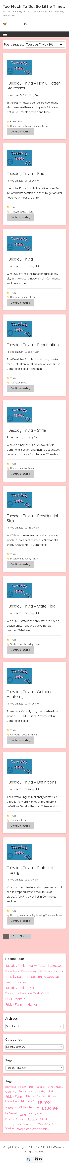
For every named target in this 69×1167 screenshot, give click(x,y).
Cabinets (41, 1087)
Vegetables (29, 1124)
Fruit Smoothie (15, 982)
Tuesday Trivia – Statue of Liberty (30, 870)
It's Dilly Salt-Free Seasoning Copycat (32, 976)
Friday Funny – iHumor (21, 1004)
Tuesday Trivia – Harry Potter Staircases (33, 85)
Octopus (15, 734)
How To (31, 1101)
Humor (44, 1102)
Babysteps (10, 1087)
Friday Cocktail (46, 1091)
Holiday (52, 1096)
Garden (41, 1096)
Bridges (14, 297)
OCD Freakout (15, 999)
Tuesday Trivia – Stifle (26, 430)
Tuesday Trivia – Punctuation (33, 344)
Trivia (21, 121)
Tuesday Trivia (39, 126)
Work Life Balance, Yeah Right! (27, 993)
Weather (9, 1128)
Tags (9, 1081)
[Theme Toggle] (25, 23)
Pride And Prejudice (15, 1119)
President (15, 558)
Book (31, 1087)
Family (22, 1091)
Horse (13, 468)
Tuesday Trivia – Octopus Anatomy (29, 694)
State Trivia (16, 644)
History (14, 915)
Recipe (32, 1119)
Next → (24, 936)
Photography (35, 1113)
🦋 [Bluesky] (5, 24)
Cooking (10, 1091)
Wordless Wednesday (33, 1128)
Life (23, 1114)
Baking (22, 1087)
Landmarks (25, 915)
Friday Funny (14, 1096)
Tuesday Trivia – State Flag (31, 606)
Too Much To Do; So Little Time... (34, 6)
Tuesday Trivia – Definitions (31, 782)
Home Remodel (14, 1101)
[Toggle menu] (5, 34)
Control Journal (55, 1087)
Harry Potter (17, 126)
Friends (30, 1096)
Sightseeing (38, 915)
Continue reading (20, 131)
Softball (43, 1119)
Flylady (32, 1091)
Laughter (50, 1108)
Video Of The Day (46, 1124)
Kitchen (10, 1108)
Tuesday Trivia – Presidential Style (32, 518)
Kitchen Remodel (29, 1107)
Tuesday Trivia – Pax (25, 173)
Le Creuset (11, 1113)
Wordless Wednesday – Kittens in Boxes (34, 971)
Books (13, 121)
